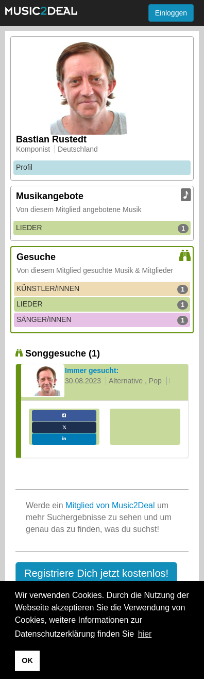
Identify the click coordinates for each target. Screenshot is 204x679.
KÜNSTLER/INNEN (102, 289)
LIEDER (102, 228)
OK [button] (27, 660)
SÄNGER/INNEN (102, 320)
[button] (96, 574)
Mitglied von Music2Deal (110, 505)
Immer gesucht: (91, 370)
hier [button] (145, 633)
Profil (24, 167)
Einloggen (171, 13)
